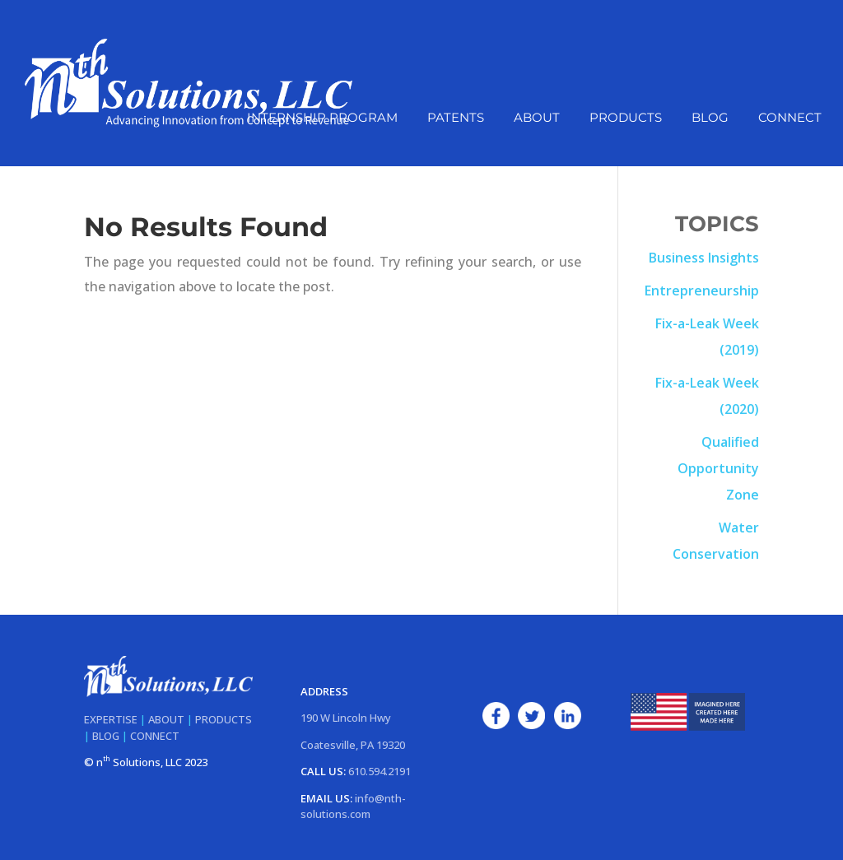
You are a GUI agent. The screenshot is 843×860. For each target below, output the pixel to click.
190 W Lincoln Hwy (345, 717)
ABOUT (166, 719)
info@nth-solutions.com (353, 806)
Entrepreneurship (702, 290)
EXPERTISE (110, 719)
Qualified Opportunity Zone (718, 468)
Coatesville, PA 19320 (352, 744)
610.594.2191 (379, 771)
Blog (710, 118)
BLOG (105, 735)
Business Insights (704, 258)
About (537, 118)
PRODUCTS (223, 719)
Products (625, 118)
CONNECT (154, 735)
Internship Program (322, 118)
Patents (455, 118)
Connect (790, 118)
